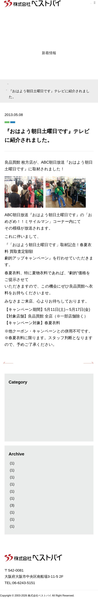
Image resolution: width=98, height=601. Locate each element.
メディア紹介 (37, 85)
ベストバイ (18, 412)
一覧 (48, 361)
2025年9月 (17, 491)
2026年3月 (17, 463)
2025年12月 (18, 477)
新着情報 (16, 426)
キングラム (18, 419)
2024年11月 (18, 512)
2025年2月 (17, 505)
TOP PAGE (12, 85)
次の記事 (75, 361)
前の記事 (21, 361)
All (11, 391)
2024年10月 (18, 519)
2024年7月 (17, 526)
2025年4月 (17, 498)
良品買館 (42, 121)
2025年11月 (18, 484)
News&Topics (20, 398)
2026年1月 (17, 470)
